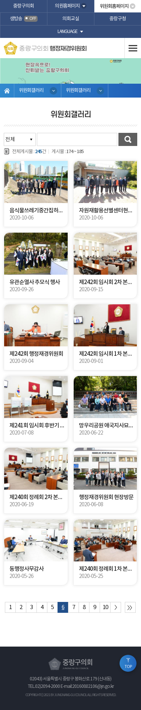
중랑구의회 (23, 6)
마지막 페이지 (130, 607)
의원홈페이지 (67, 6)
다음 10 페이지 (115, 607)
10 (105, 607)
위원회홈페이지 (114, 6)
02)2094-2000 (47, 686)
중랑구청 (117, 19)
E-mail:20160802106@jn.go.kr (87, 686)
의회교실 (70, 19)
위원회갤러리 (31, 90)
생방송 (24, 19)
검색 (127, 139)
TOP (128, 667)
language (67, 31)
